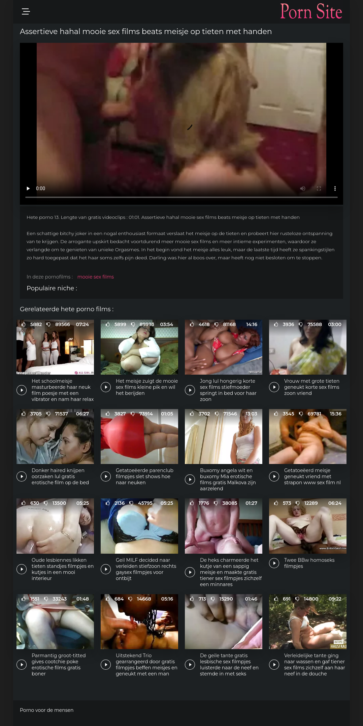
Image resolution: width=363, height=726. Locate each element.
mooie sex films (95, 277)
